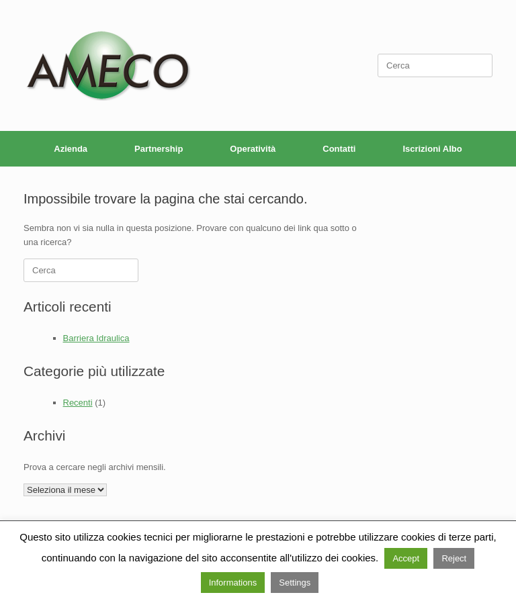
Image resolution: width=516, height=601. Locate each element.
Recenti (78, 403)
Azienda (70, 149)
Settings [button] (294, 582)
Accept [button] (405, 558)
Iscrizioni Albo (432, 149)
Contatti (338, 149)
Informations (233, 582)
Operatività (252, 149)
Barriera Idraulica (96, 338)
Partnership (158, 149)
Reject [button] (453, 558)
